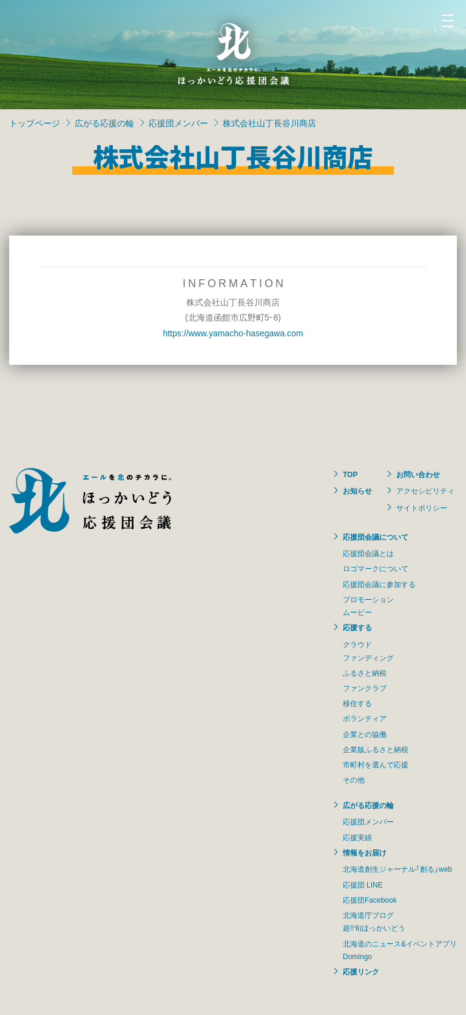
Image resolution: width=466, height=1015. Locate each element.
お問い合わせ (418, 474)
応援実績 (357, 837)
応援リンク (361, 971)
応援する (357, 627)
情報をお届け (365, 852)
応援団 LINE (363, 884)
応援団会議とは (368, 553)
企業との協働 (365, 733)
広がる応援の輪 (104, 123)
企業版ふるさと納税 (375, 749)
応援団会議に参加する (379, 584)
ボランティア (365, 718)
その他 (354, 779)
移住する (357, 703)
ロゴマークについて (375, 568)
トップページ (34, 123)
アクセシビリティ (425, 490)
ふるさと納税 (365, 672)
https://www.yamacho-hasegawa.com (233, 333)
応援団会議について (375, 536)
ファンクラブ (365, 687)
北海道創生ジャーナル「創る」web (397, 868)
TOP (350, 474)
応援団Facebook (370, 899)
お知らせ (357, 490)
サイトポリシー (421, 507)
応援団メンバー (178, 123)
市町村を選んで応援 (375, 764)
